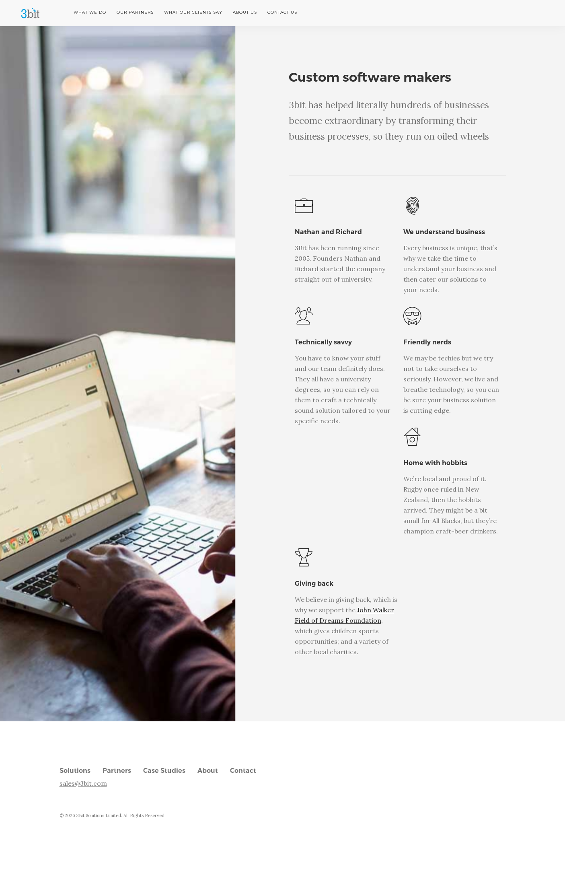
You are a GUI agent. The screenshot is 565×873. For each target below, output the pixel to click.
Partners (117, 770)
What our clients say (193, 12)
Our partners (135, 12)
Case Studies (164, 770)
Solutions (75, 770)
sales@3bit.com (83, 783)
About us (245, 12)
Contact (243, 770)
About (207, 770)
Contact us (282, 12)
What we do (90, 12)
